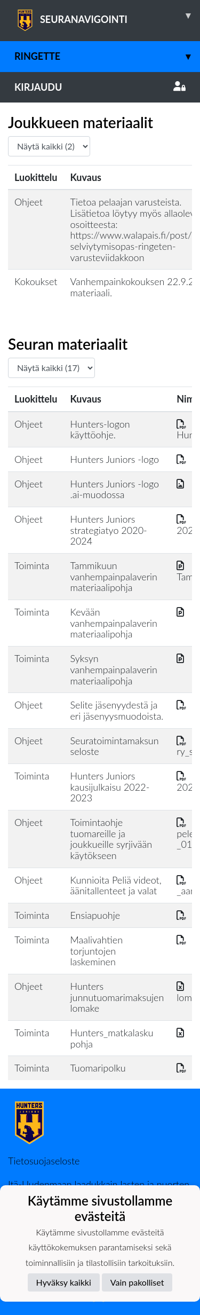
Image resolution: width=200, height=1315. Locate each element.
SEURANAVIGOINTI (107, 15)
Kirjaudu (100, 87)
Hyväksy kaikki (63, 1282)
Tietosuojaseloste (43, 1161)
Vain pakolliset (137, 1282)
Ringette (107, 56)
